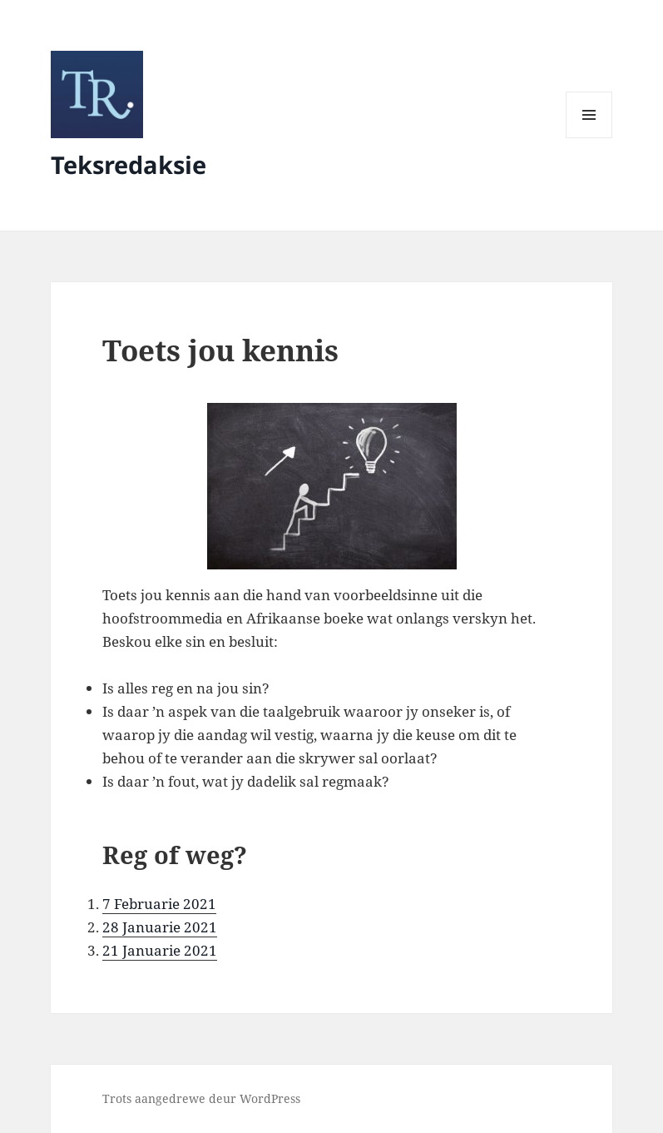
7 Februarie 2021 (159, 903)
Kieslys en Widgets (589, 137)
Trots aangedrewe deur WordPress (201, 1098)
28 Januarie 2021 (159, 927)
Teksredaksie (128, 164)
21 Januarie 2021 (159, 950)
